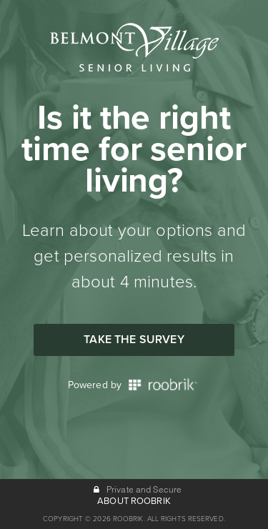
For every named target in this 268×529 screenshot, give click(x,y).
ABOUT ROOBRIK (134, 501)
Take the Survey (134, 339)
